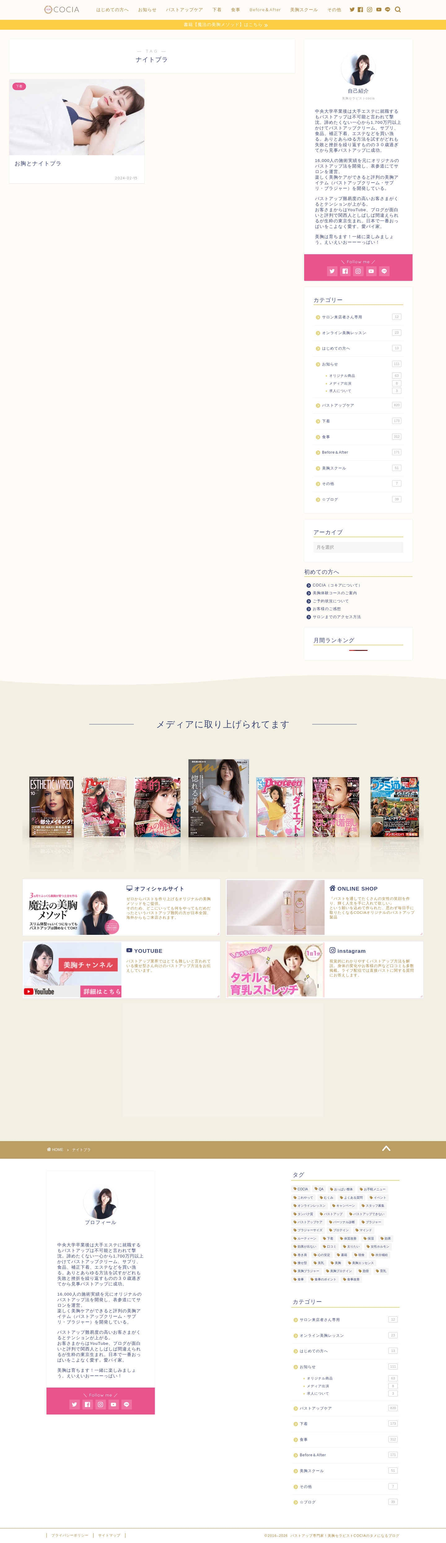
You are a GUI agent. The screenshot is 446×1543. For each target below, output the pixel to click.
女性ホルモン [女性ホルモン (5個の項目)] (380, 1247)
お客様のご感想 (327, 609)
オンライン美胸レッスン (361, 333)
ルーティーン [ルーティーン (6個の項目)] (307, 1238)
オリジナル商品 (365, 376)
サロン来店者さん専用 (361, 317)
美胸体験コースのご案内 (335, 593)
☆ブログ (361, 499)
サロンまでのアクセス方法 (337, 617)
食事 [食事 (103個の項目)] (301, 1279)
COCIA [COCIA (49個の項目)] (303, 1190)
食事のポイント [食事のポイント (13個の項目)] (325, 1279)
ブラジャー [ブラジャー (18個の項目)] (373, 1222)
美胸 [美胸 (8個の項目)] (338, 1263)
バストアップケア (184, 9)
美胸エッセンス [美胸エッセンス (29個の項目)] (363, 1263)
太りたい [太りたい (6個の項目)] (353, 1247)
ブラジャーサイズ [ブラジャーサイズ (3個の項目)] (310, 1230)
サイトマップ (109, 1535)
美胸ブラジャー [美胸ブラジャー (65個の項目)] (308, 1271)
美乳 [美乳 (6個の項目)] (321, 1263)
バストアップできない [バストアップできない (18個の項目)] (368, 1214)
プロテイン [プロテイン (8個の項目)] (341, 1230)
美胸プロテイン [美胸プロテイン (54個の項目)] (341, 1271)
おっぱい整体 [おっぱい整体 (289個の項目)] (343, 1190)
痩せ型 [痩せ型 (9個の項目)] (302, 1263)
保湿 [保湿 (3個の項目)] (371, 1238)
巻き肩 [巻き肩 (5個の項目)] (302, 1255)
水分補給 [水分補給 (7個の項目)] (381, 1255)
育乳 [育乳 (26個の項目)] (383, 1271)
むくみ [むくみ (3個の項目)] (328, 1198)
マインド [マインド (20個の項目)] (366, 1230)
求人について (365, 391)
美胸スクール (304, 9)
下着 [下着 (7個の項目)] (330, 1238)
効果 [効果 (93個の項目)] (388, 1238)
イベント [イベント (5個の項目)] (380, 1198)
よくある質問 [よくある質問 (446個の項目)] (353, 1198)
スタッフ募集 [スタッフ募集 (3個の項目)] (375, 1206)
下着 (217, 9)
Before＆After (265, 9)
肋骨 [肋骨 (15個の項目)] (366, 1271)
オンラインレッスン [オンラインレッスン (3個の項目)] (312, 1206)
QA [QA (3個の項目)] (321, 1190)
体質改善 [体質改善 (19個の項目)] (350, 1238)
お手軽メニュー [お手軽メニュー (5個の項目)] (375, 1190)
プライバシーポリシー (70, 1535)
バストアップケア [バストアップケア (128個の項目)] (310, 1222)
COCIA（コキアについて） (337, 585)
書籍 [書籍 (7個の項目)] (344, 1255)
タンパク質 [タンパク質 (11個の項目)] (305, 1214)
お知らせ (147, 9)
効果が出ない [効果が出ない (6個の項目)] (307, 1247)
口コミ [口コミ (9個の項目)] (331, 1247)
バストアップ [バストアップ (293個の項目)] (333, 1214)
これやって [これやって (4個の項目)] (305, 1198)
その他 (334, 9)
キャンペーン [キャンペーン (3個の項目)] (345, 1206)
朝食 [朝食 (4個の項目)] (361, 1255)
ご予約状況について (331, 601)
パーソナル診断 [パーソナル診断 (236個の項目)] (344, 1222)
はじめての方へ (112, 9)
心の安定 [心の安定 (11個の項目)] (324, 1255)
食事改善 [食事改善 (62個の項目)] (353, 1279)
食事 (235, 9)
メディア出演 (365, 384)
